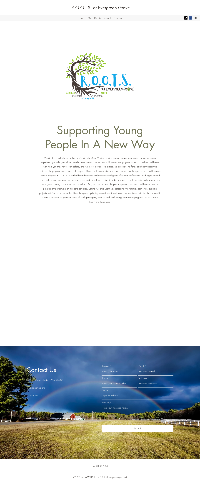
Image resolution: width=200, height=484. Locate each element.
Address (143, 378)
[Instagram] (195, 18)
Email (141, 366)
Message (106, 402)
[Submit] (137, 428)
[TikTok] (186, 18)
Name (105, 366)
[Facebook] (190, 18)
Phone (105, 378)
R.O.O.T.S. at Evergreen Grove (101, 7)
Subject (105, 390)
